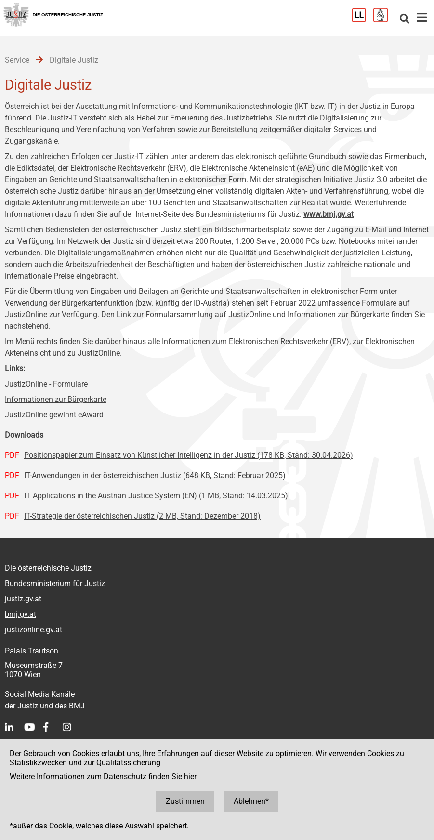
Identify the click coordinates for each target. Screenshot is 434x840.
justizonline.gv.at (33, 629)
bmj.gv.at (20, 614)
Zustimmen (185, 801)
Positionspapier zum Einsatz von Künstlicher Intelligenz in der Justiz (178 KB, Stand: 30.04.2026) (188, 455)
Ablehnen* (251, 801)
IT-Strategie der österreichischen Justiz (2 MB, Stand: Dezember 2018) (142, 515)
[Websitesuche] (404, 19)
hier (190, 776)
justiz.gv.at (23, 598)
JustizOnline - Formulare (46, 383)
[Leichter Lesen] (362, 19)
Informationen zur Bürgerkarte (55, 399)
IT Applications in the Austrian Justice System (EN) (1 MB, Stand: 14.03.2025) (156, 495)
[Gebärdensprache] (384, 19)
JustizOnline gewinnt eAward (54, 414)
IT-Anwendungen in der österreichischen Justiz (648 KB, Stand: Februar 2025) (155, 475)
